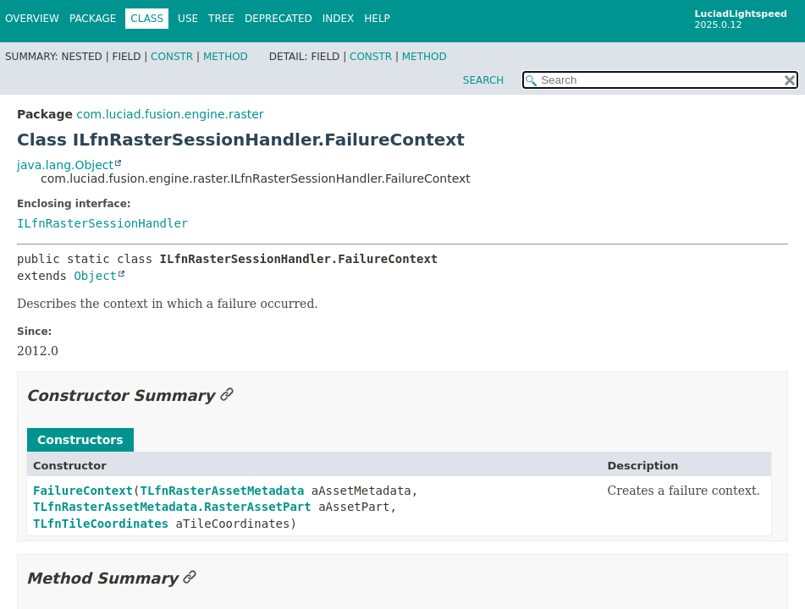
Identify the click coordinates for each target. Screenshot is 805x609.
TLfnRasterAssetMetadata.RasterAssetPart (172, 506)
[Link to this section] (227, 395)
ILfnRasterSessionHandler (102, 223)
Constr (172, 57)
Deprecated (278, 19)
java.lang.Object (65, 165)
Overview (32, 19)
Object (95, 276)
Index (339, 19)
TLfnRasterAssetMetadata (222, 490)
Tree (221, 19)
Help (377, 19)
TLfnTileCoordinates (100, 523)
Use (188, 19)
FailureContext (83, 490)
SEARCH (484, 80)
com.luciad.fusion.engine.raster (169, 114)
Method (225, 57)
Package (92, 19)
